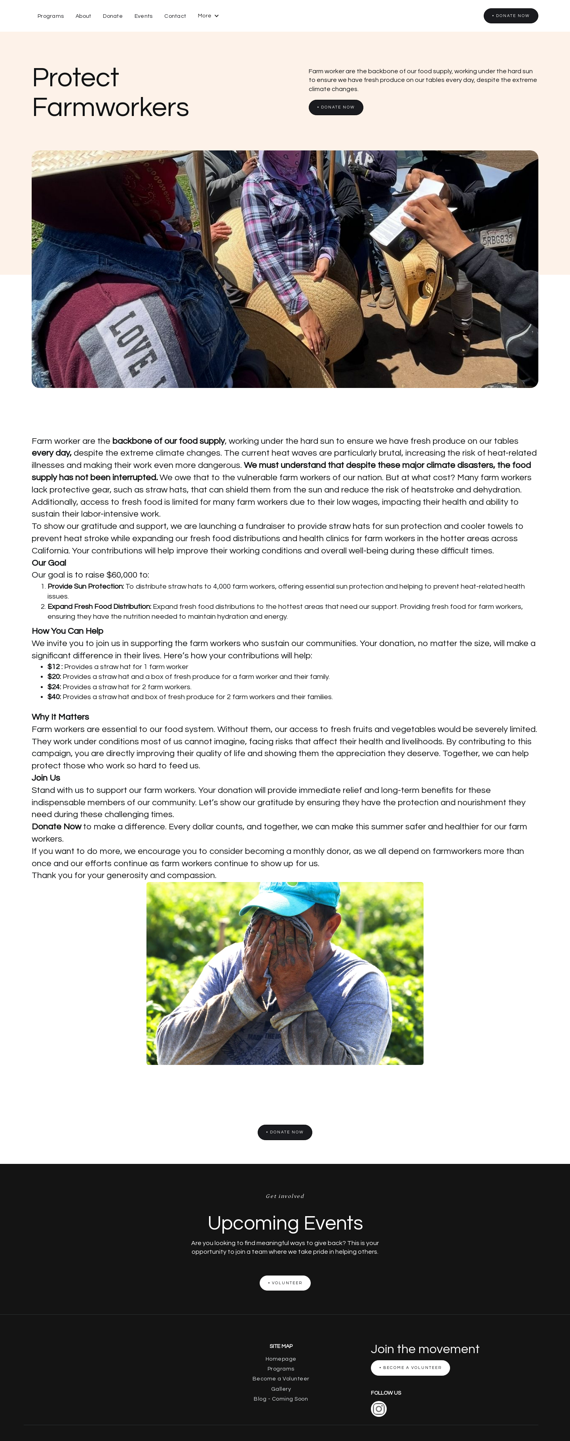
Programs (51, 16)
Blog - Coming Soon (281, 1399)
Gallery (281, 1389)
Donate (113, 16)
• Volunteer (285, 1283)
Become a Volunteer (281, 1379)
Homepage (281, 1359)
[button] (208, 16)
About (83, 16)
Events (144, 16)
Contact (175, 16)
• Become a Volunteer (410, 1368)
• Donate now (511, 16)
